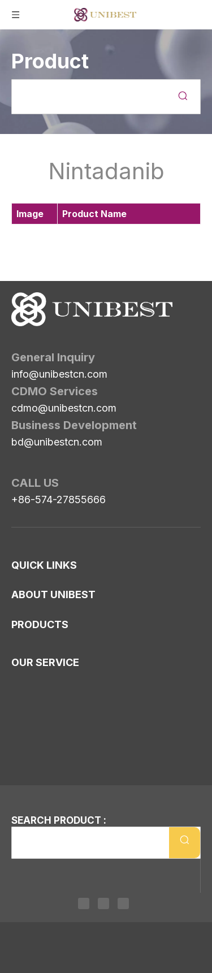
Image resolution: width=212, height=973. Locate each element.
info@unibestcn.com (59, 374)
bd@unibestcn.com (56, 442)
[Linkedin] (83, 903)
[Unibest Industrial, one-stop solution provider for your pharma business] (91, 309)
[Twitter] (103, 903)
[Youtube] (123, 903)
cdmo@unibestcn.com (63, 408)
